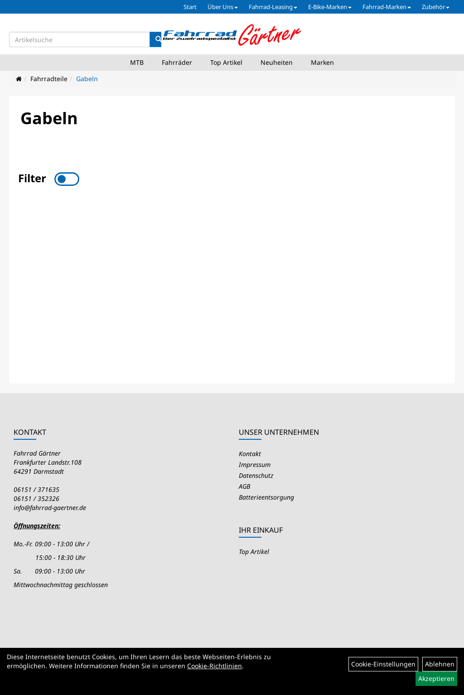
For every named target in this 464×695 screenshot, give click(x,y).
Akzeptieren (436, 678)
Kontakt (250, 453)
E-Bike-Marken (330, 7)
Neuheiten (277, 62)
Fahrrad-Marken (386, 7)
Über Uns (223, 7)
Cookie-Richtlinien (214, 665)
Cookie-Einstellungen (383, 664)
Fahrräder (177, 62)
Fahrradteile (49, 78)
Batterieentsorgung (266, 497)
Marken (322, 62)
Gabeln (87, 78)
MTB (137, 62)
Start (190, 7)
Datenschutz (256, 475)
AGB (244, 486)
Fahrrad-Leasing (273, 7)
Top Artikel (226, 62)
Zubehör (436, 7)
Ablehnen (439, 664)
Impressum (255, 464)
